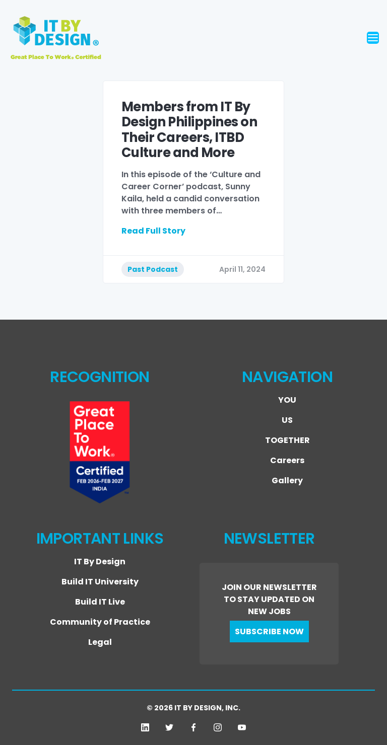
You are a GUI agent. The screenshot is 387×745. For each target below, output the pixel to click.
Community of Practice (100, 622)
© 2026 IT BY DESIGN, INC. (193, 708)
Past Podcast (152, 269)
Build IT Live (100, 602)
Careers (287, 460)
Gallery (287, 480)
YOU (287, 400)
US (287, 420)
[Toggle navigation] (373, 38)
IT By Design (99, 561)
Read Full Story (153, 231)
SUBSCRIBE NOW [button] (269, 631)
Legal (100, 642)
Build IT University (100, 581)
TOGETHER (287, 440)
